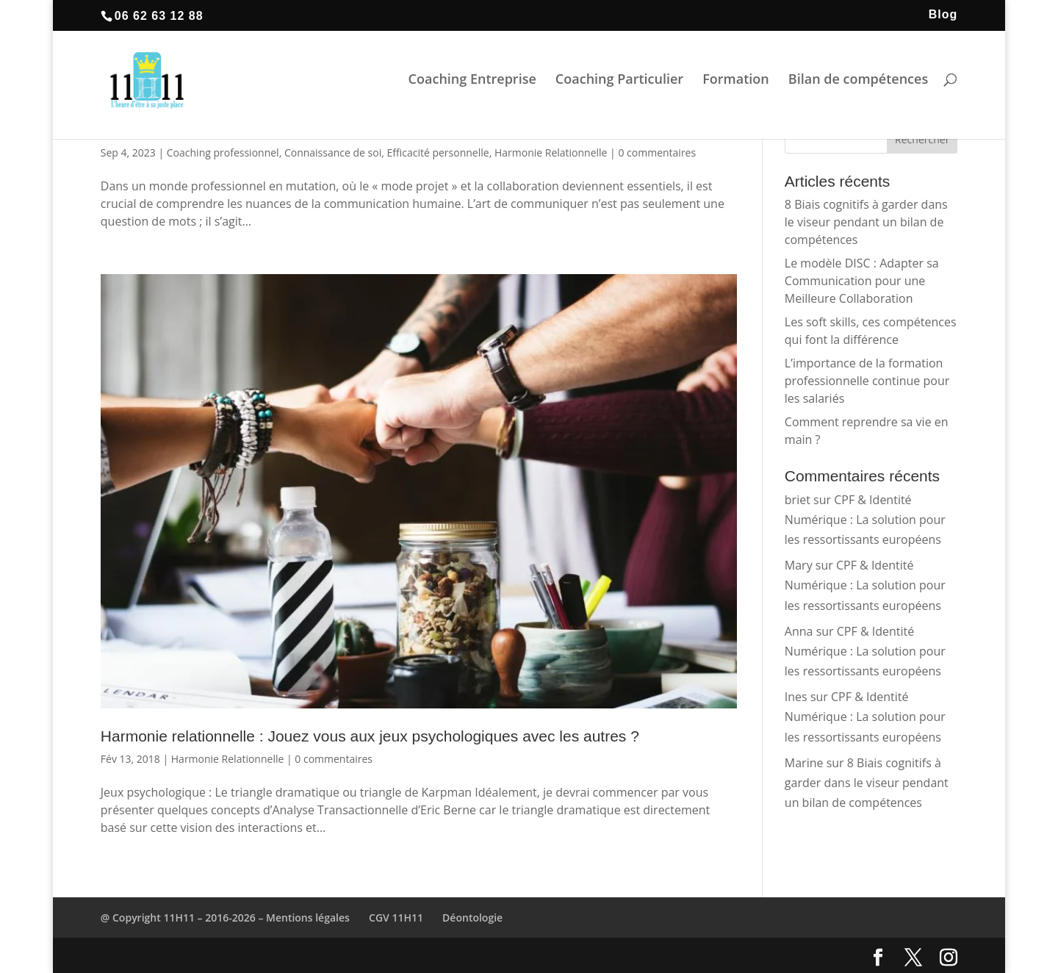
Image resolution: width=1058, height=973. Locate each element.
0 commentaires (657, 152)
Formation (735, 84)
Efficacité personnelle (438, 152)
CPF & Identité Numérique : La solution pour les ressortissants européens (865, 519)
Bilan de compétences (858, 84)
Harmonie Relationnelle (551, 152)
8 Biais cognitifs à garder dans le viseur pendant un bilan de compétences (866, 222)
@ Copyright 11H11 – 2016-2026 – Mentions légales (225, 917)
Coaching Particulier (619, 84)
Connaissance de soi (332, 152)
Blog (943, 15)
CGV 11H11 (396, 917)
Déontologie (472, 917)
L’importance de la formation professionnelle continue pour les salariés (867, 380)
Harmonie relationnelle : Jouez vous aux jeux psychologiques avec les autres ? (370, 736)
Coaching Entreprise (472, 84)
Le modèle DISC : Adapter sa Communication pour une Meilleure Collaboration (862, 280)
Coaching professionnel (223, 152)
